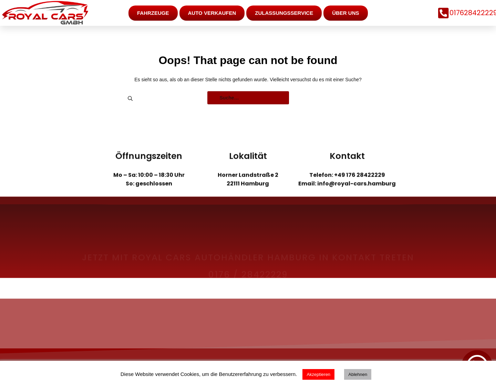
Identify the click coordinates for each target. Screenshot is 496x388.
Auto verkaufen (212, 12)
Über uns (345, 12)
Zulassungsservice (284, 12)
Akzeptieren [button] (318, 374)
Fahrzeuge (153, 12)
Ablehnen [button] (357, 374)
